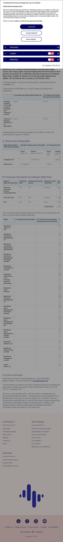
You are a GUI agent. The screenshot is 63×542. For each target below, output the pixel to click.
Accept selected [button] (31, 33)
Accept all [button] (31, 27)
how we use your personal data (32, 21)
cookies (16, 21)
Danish (5, 6)
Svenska (15, 6)
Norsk (10, 6)
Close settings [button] (31, 39)
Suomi (20, 6)
